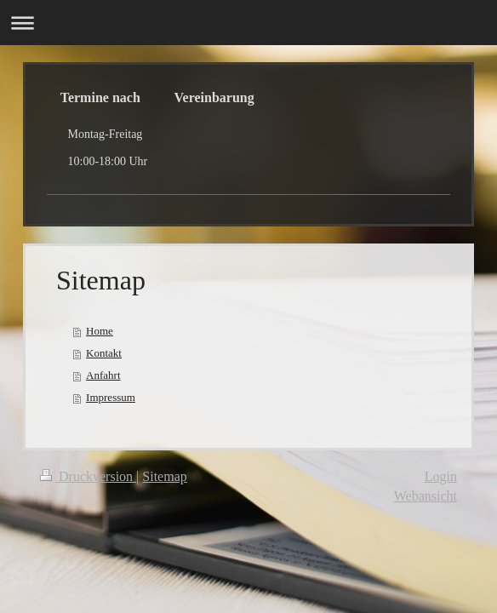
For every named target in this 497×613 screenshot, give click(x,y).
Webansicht (425, 496)
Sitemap (164, 476)
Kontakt (104, 353)
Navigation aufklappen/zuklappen (248, 22)
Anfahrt (103, 375)
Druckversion (88, 476)
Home (99, 330)
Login (441, 476)
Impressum (110, 397)
